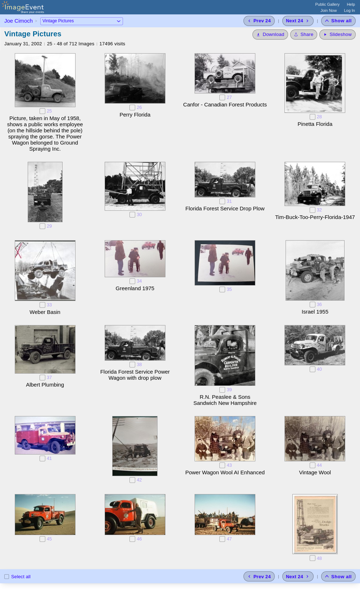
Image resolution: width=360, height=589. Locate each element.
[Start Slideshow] (337, 34)
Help (351, 4)
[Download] (270, 34)
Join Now (328, 10)
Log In (349, 10)
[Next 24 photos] (298, 21)
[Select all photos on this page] (6, 576)
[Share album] (303, 34)
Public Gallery (327, 4)
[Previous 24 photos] (259, 21)
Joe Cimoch (18, 21)
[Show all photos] (338, 21)
